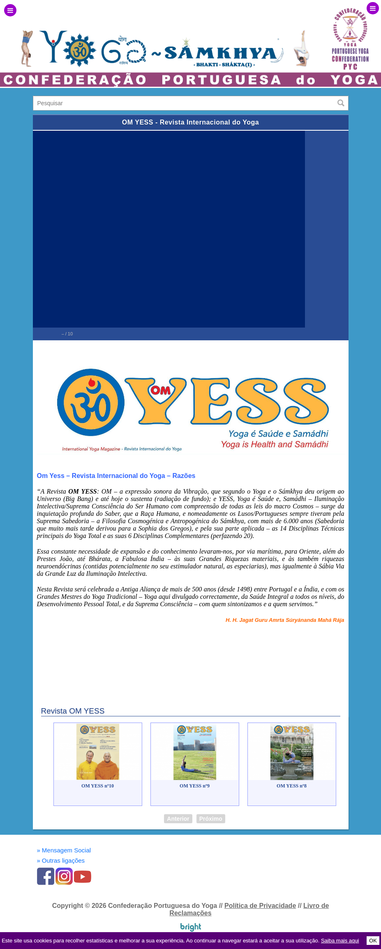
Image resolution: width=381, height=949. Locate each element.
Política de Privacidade (260, 905)
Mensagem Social (64, 850)
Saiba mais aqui (340, 940)
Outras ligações (61, 860)
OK (373, 940)
